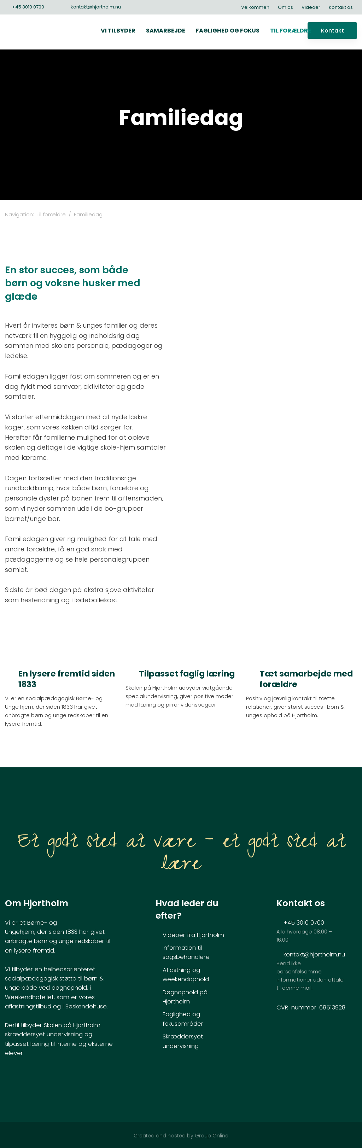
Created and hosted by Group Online (181, 1135)
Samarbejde (165, 31)
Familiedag (88, 214)
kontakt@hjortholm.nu (314, 954)
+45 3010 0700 (304, 923)
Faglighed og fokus (227, 31)
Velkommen (255, 7)
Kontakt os (341, 7)
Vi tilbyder (118, 31)
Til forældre (290, 31)
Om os (285, 7)
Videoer (311, 7)
